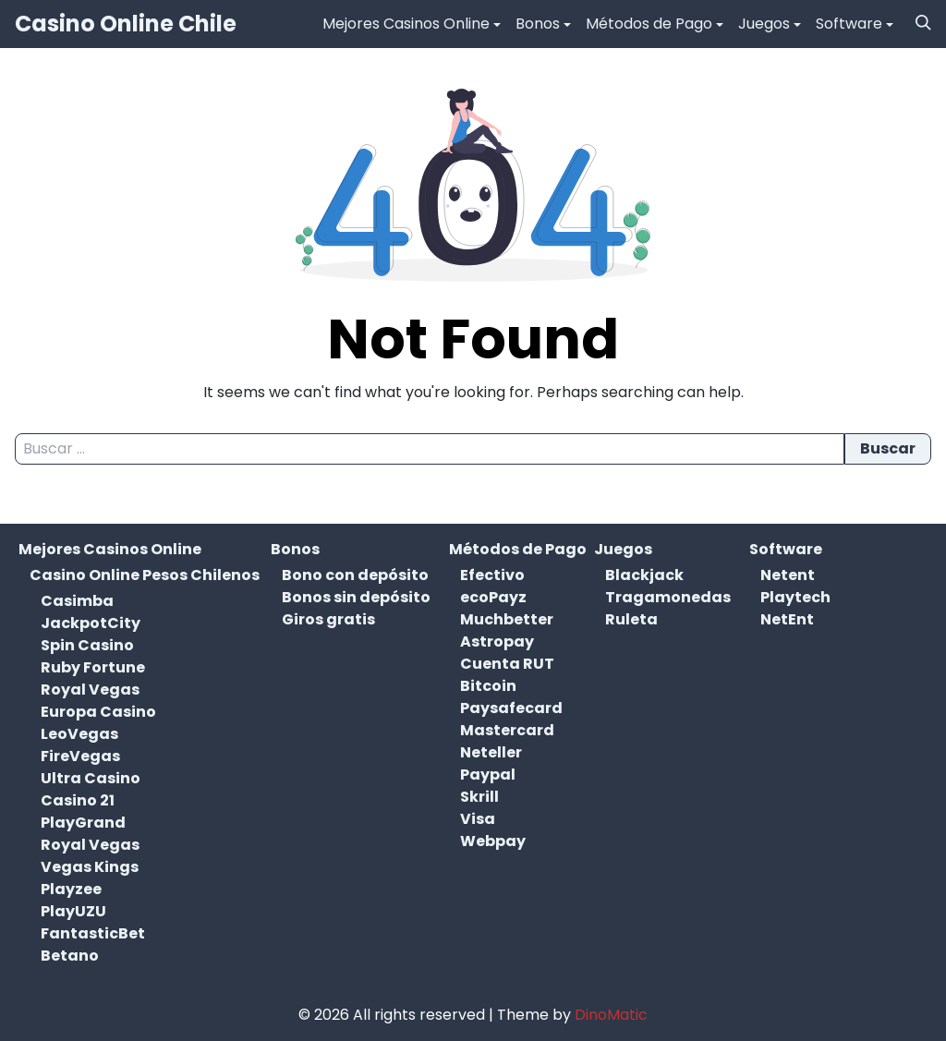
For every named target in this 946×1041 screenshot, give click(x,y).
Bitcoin (488, 685)
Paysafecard (511, 708)
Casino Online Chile (125, 24)
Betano (70, 955)
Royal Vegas (90, 689)
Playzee (71, 889)
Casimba (77, 600)
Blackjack (644, 575)
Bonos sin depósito (356, 597)
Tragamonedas (668, 597)
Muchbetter (506, 619)
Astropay (497, 641)
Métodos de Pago (649, 23)
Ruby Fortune (93, 667)
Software (849, 23)
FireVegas (80, 756)
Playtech (795, 597)
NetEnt (787, 619)
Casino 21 (78, 800)
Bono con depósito (355, 575)
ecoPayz (493, 597)
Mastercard (507, 730)
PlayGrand (83, 822)
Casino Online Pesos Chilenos (145, 575)
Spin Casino (87, 645)
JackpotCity (90, 623)
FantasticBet (93, 933)
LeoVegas (79, 733)
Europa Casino (98, 711)
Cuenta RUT (507, 663)
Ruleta (631, 619)
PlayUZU (73, 911)
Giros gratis (328, 619)
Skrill (479, 796)
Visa (477, 818)
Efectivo (492, 575)
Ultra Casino (90, 778)
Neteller (491, 752)
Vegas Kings (90, 867)
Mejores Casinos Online (406, 23)
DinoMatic (611, 1014)
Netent (787, 575)
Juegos (764, 23)
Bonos (537, 23)
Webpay (493, 841)
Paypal (487, 774)
